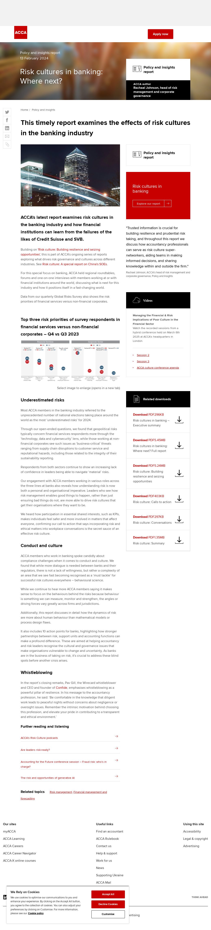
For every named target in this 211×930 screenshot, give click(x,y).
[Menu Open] (194, 36)
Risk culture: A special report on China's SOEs (74, 267)
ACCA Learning (14, 841)
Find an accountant (109, 834)
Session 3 (143, 364)
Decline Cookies (108, 904)
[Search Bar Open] (183, 36)
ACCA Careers (13, 848)
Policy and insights (43, 112)
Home (24, 112)
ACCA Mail (103, 885)
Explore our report (154, 206)
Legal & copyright (195, 841)
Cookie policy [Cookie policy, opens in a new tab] (36, 913)
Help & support (106, 856)
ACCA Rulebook (107, 841)
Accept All (108, 894)
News (100, 870)
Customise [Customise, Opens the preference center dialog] (108, 914)
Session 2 (143, 357)
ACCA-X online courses (19, 863)
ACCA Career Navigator (19, 856)
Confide (61, 690)
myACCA (9, 834)
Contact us (103, 848)
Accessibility (192, 834)
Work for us (104, 863)
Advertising (191, 848)
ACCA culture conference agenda (158, 370)
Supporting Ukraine (109, 878)
